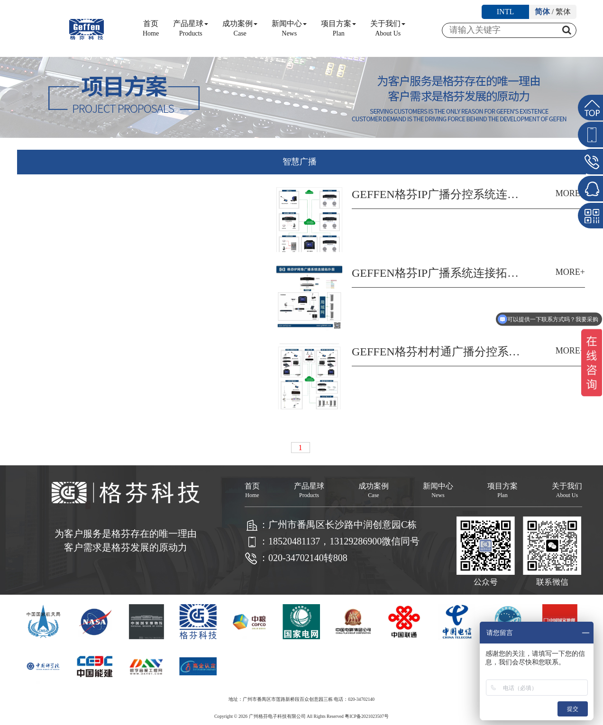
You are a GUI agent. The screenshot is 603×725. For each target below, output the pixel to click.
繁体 (563, 12)
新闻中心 (289, 28)
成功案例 (239, 28)
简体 (542, 12)
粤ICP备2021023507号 (367, 716)
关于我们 (387, 28)
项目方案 (338, 28)
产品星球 (190, 28)
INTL (505, 12)
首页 (151, 28)
